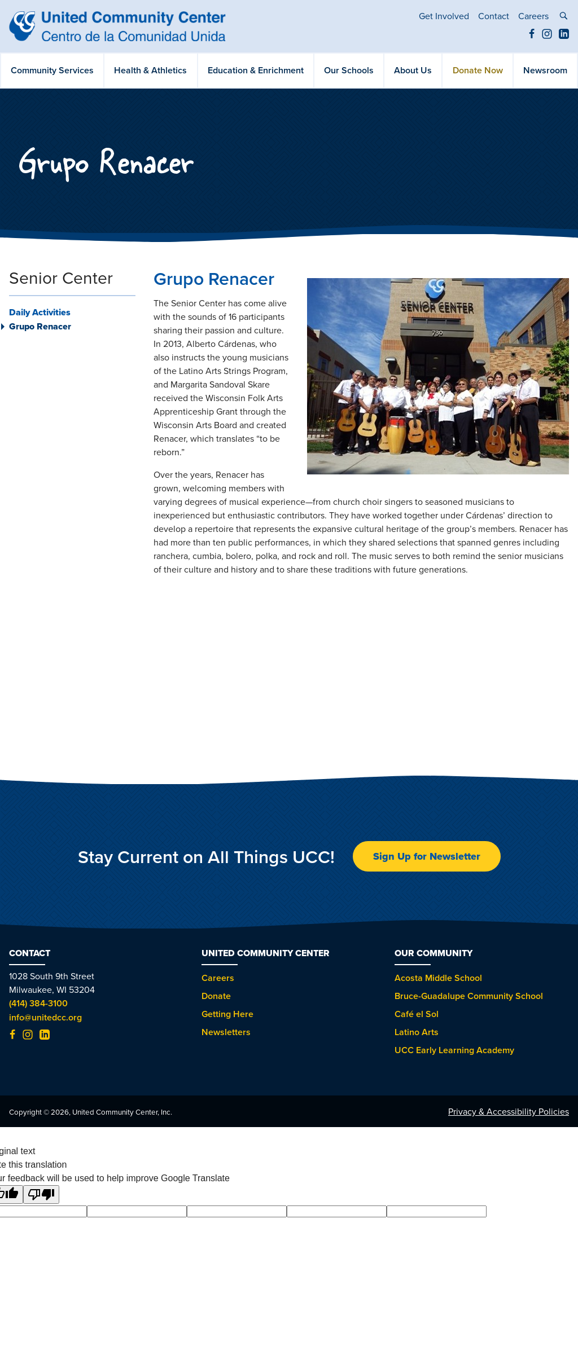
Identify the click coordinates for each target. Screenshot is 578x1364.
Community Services (52, 70)
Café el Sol (417, 1013)
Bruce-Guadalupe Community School (469, 995)
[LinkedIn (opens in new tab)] (564, 36)
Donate (216, 995)
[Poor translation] (41, 1194)
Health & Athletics (150, 70)
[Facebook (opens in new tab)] (531, 36)
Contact (493, 16)
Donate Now (478, 70)
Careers (533, 16)
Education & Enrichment (256, 70)
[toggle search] (563, 17)
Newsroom (545, 70)
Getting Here (227, 1013)
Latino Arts (417, 1032)
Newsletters (226, 1032)
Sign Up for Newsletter (426, 856)
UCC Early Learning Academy (454, 1050)
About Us (413, 70)
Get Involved (444, 16)
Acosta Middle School (438, 977)
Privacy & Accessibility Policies (508, 1111)
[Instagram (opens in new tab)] (547, 35)
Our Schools (349, 70)
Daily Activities (40, 312)
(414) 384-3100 (38, 1003)
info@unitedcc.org (45, 1017)
